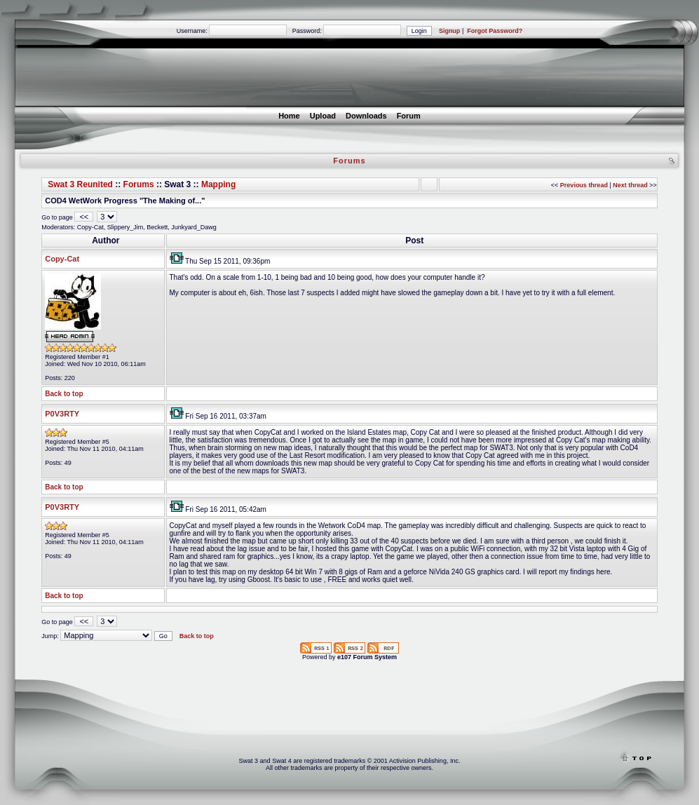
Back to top (64, 394)
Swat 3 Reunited (80, 184)
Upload (323, 115)
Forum (409, 115)
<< (84, 216)
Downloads (366, 115)
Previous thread (584, 185)
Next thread (630, 185)
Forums (138, 184)
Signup (450, 30)
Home (289, 115)
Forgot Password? (494, 30)
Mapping (218, 184)
